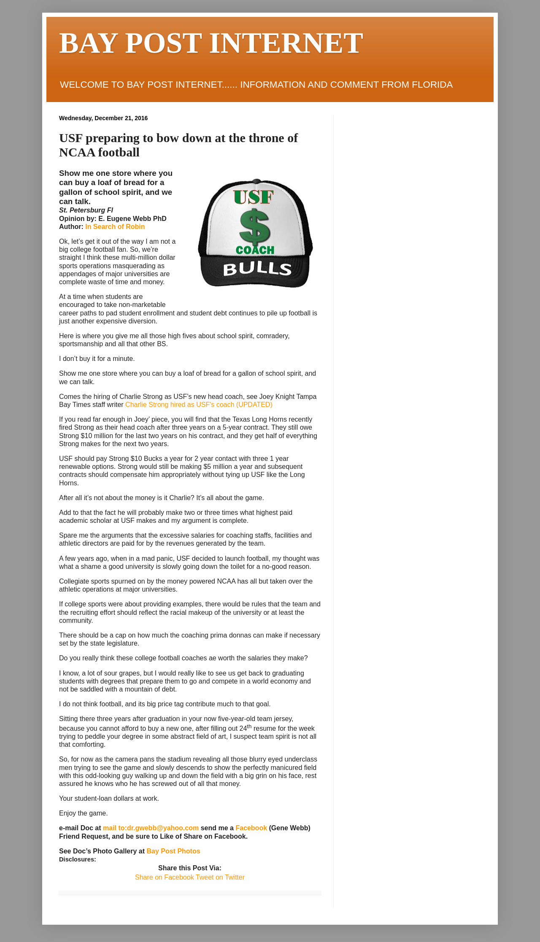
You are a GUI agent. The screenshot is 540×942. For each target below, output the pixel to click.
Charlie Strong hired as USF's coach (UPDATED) (199, 404)
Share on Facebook (164, 877)
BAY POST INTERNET (211, 43)
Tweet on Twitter (219, 877)
